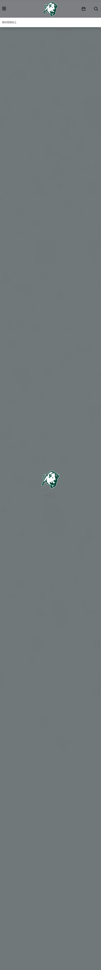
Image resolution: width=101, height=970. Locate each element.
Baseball (9, 22)
